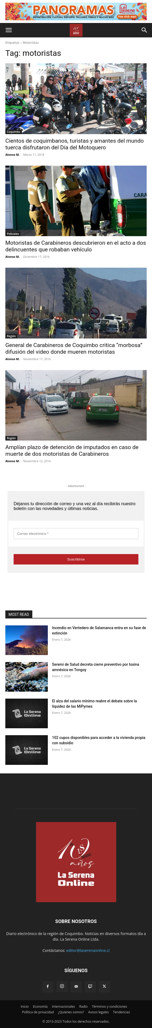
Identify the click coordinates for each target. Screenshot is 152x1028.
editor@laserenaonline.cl (88, 950)
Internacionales (63, 1006)
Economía (40, 1006)
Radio (83, 1006)
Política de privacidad (38, 1012)
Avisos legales (98, 1012)
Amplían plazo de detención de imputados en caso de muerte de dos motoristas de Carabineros (71, 450)
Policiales (13, 234)
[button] (8, 30)
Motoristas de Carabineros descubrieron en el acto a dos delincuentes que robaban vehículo (75, 246)
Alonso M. (12, 155)
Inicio (25, 1006)
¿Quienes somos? (71, 1012)
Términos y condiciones (109, 1006)
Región (11, 336)
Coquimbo (13, 132)
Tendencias (121, 1012)
